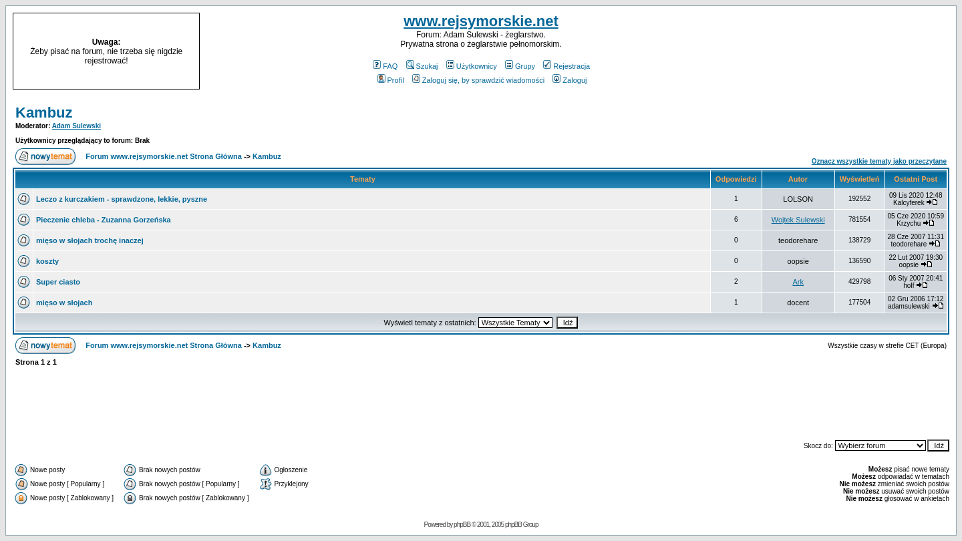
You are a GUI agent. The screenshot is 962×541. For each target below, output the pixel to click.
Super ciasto (58, 282)
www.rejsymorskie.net (481, 21)
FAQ (385, 66)
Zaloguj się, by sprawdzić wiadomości (478, 80)
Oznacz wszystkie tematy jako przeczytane (879, 161)
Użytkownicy (471, 66)
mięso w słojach (64, 303)
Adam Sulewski (76, 126)
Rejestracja (566, 66)
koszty (47, 261)
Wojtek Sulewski (798, 220)
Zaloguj (569, 80)
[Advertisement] (840, 51)
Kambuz (44, 112)
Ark (798, 282)
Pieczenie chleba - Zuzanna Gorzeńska (103, 220)
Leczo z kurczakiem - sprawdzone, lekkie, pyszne (121, 199)
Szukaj (422, 66)
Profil (390, 80)
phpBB (462, 524)
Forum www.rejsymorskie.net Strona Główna (164, 156)
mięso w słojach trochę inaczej (90, 240)
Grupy (520, 66)
